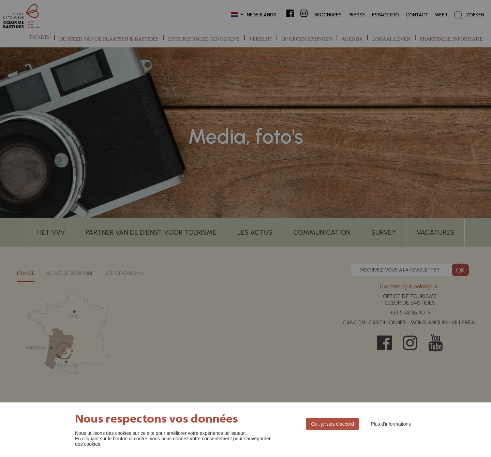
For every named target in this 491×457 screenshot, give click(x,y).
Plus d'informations (391, 424)
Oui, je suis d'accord (332, 424)
